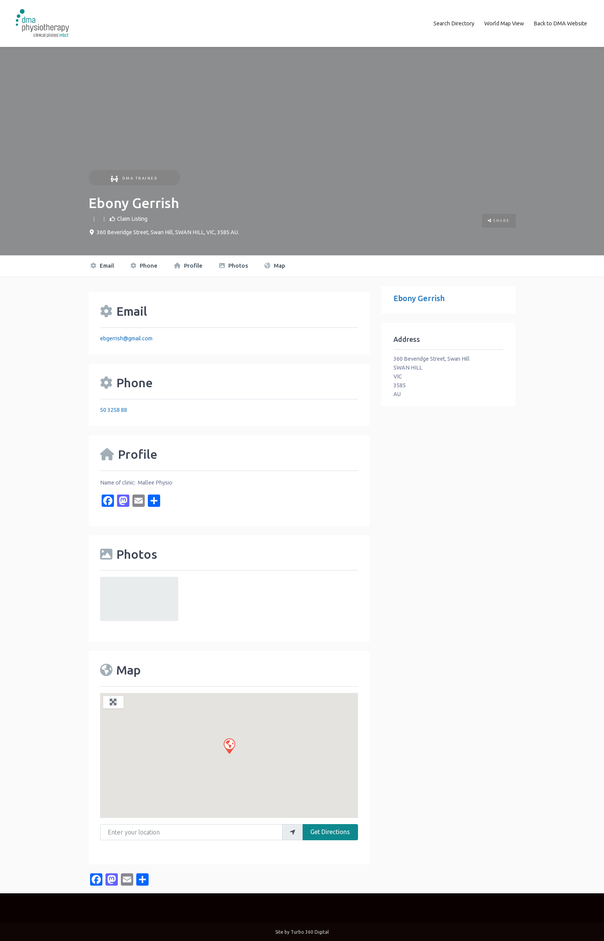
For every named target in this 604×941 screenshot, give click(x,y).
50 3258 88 (113, 409)
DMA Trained (134, 177)
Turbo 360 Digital (310, 931)
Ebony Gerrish (419, 297)
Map (274, 265)
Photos (233, 265)
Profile (188, 265)
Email (102, 265)
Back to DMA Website (560, 23)
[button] (229, 744)
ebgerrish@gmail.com (126, 338)
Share (499, 220)
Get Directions (330, 831)
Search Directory (453, 23)
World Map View (504, 23)
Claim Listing (132, 218)
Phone (144, 265)
